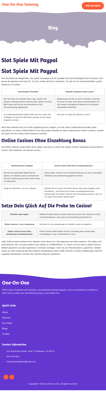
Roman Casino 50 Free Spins (15, 155)
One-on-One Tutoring (20, 4)
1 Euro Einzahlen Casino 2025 (15, 158)
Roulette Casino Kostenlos (13, 259)
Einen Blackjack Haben (12, 262)
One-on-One (15, 283)
